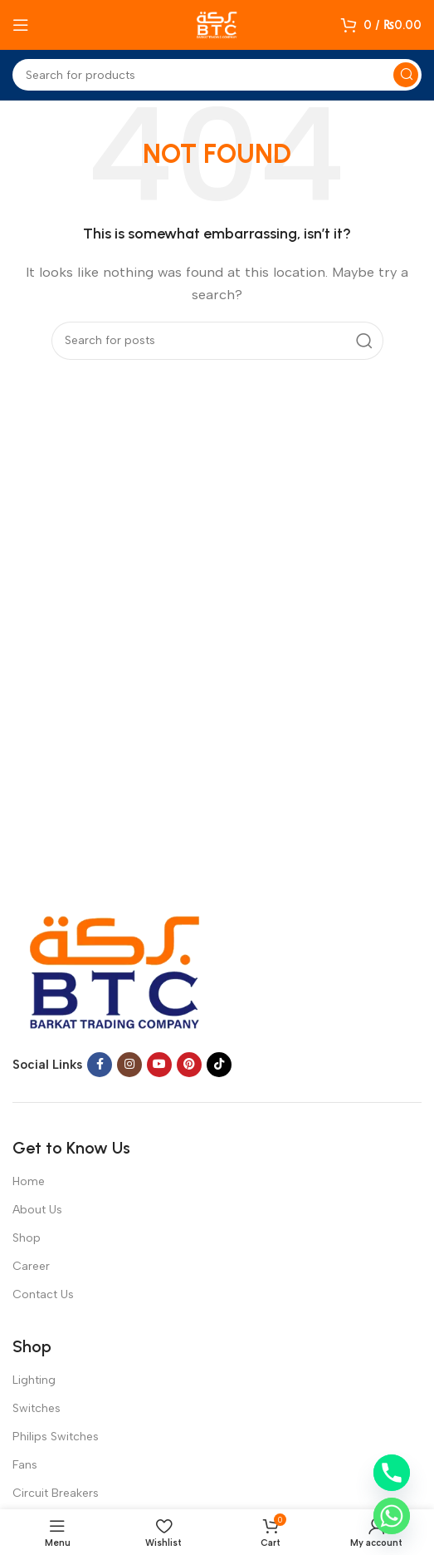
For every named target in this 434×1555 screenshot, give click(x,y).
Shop (26, 1238)
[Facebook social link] (99, 1064)
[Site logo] (217, 24)
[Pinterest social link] (189, 1064)
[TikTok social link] (219, 1064)
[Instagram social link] (129, 1064)
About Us (37, 1210)
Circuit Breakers (55, 1493)
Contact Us (43, 1294)
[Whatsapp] (391, 1516)
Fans (24, 1465)
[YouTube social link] (159, 1064)
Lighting (34, 1380)
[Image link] (116, 968)
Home (28, 1181)
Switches (36, 1408)
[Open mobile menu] (20, 25)
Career (31, 1266)
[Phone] (391, 1472)
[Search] (217, 75)
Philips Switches (55, 1437)
